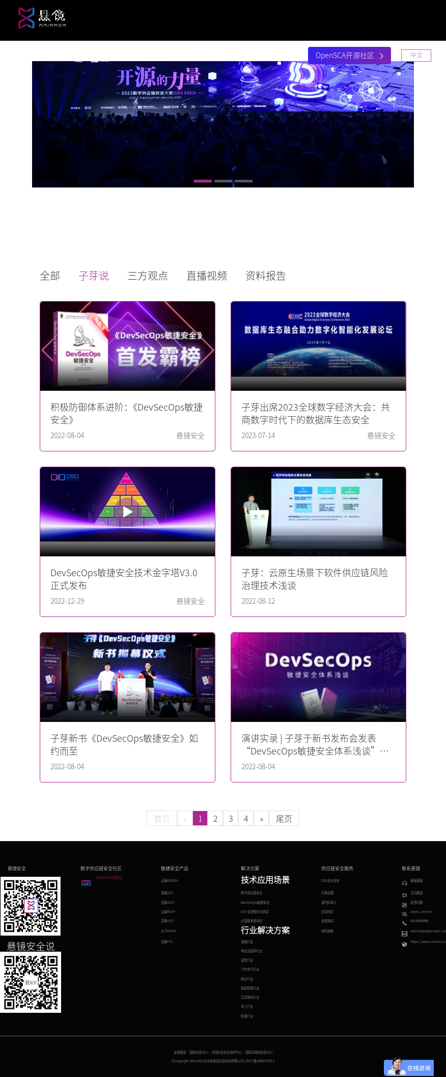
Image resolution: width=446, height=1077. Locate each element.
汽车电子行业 (250, 969)
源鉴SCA (167, 893)
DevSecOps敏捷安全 (255, 902)
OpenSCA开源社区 (349, 55)
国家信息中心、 (200, 1052)
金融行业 (247, 942)
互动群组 (416, 893)
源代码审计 (329, 902)
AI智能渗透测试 (251, 921)
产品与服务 (96, 56)
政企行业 (247, 979)
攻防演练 (327, 931)
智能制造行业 (250, 988)
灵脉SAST (168, 902)
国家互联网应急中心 (259, 1052)
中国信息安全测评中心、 (228, 1052)
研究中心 (186, 56)
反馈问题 (416, 902)
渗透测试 (327, 921)
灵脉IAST (167, 921)
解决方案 (143, 56)
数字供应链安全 (251, 893)
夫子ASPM (168, 931)
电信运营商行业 (251, 951)
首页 (57, 56)
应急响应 (327, 911)
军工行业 (247, 1006)
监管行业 (247, 960)
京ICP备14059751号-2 (259, 1061)
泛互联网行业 (250, 997)
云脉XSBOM (169, 880)
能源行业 (247, 1016)
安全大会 (228, 56)
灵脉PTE (167, 942)
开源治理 (327, 893)
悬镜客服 (416, 880)
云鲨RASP (168, 911)
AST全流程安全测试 (254, 911)
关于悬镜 (271, 56)
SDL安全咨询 (330, 880)
